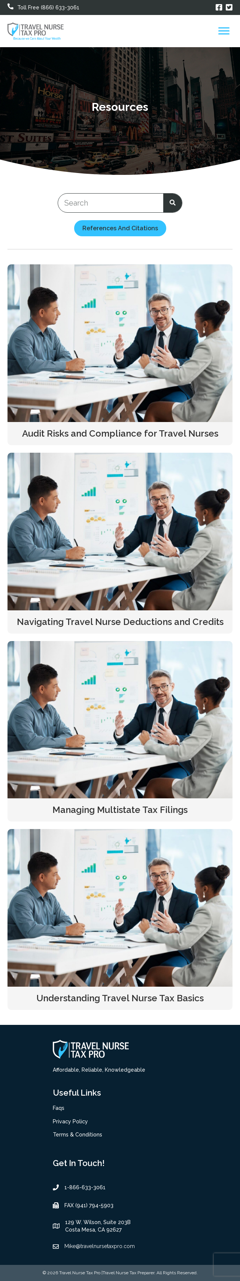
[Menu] (224, 31)
